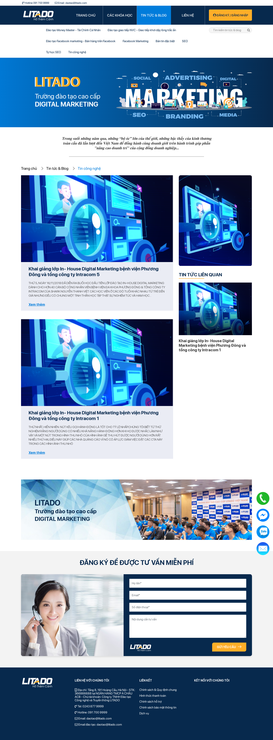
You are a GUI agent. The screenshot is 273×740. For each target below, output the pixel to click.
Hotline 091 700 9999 (36, 2)
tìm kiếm (248, 30)
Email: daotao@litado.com (72, 2)
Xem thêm (37, 304)
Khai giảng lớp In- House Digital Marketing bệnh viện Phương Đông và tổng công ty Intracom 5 (93, 271)
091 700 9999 (97, 712)
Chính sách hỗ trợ (150, 701)
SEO (185, 41)
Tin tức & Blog (154, 15)
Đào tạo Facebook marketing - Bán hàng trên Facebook (80, 41)
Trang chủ (86, 15)
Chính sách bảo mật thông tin (157, 707)
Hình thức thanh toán (152, 695)
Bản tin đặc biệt (165, 41)
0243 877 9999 (93, 706)
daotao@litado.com (99, 718)
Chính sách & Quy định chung (158, 690)
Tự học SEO (53, 52)
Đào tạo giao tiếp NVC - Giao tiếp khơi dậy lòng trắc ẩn (142, 30)
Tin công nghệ (77, 52)
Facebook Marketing (135, 41)
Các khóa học (120, 15)
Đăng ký (223, 15)
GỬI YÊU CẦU (229, 647)
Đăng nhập (239, 15)
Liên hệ (188, 15)
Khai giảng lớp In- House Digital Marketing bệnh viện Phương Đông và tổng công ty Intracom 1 (93, 415)
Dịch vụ (144, 713)
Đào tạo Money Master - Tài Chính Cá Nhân (73, 30)
